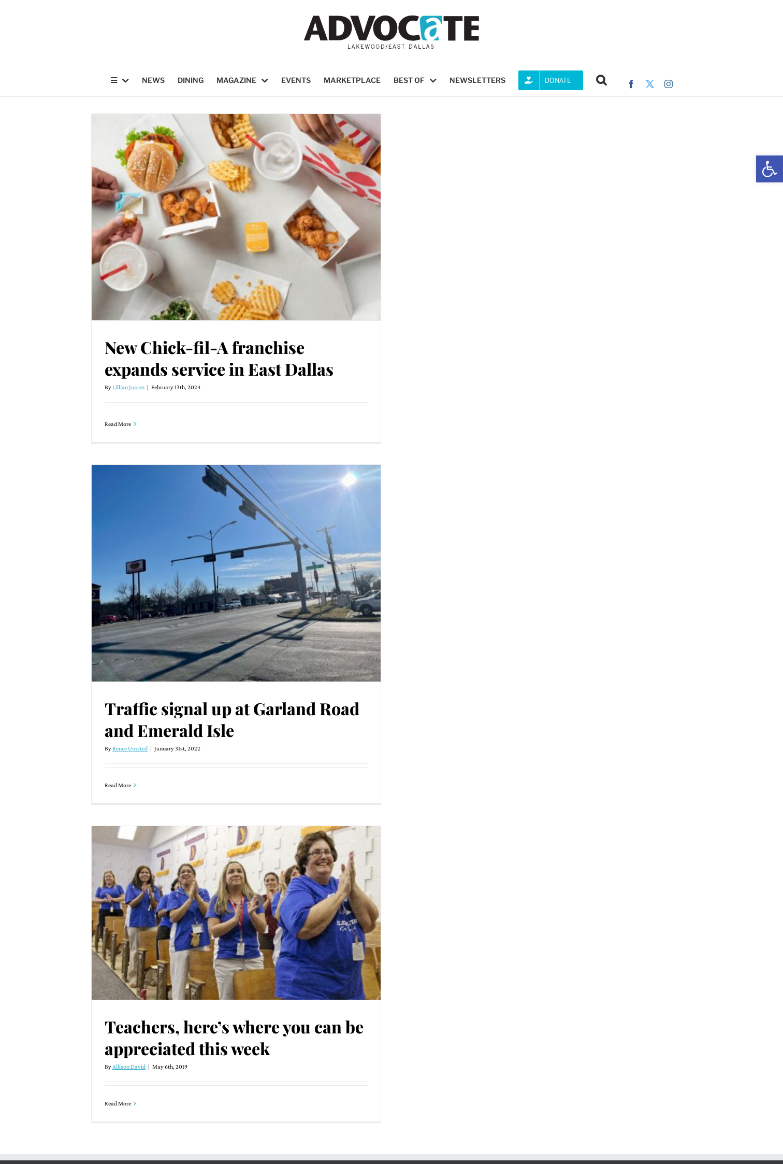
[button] (769, 168)
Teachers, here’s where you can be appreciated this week (234, 1037)
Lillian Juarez (128, 387)
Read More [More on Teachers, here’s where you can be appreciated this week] (118, 1103)
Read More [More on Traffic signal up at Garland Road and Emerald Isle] (118, 785)
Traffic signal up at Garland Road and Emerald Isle (232, 719)
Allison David (129, 1066)
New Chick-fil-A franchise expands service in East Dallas (219, 358)
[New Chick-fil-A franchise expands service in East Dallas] (236, 217)
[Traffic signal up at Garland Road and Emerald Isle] (236, 573)
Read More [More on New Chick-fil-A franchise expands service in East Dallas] (118, 424)
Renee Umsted (130, 748)
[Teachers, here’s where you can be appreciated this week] (236, 913)
